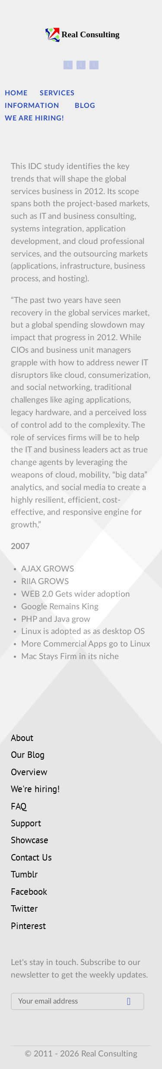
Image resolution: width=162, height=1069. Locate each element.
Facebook (29, 892)
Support (26, 824)
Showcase (29, 841)
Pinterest (28, 927)
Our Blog (27, 755)
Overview (29, 773)
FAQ (18, 807)
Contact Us (31, 858)
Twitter (24, 909)
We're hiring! (35, 790)
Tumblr (24, 875)
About (22, 738)
